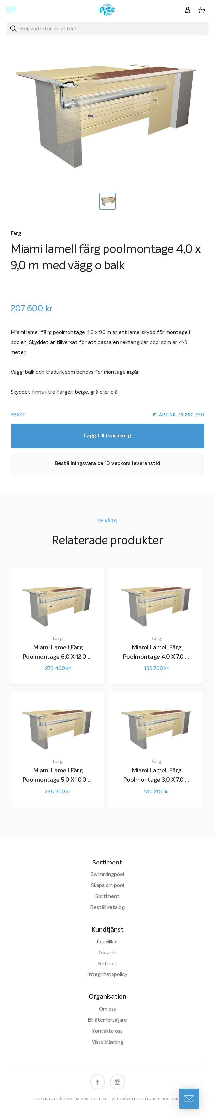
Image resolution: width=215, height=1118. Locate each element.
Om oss (107, 1009)
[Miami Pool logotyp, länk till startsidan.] (107, 10)
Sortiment (107, 896)
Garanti (107, 953)
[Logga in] (187, 10)
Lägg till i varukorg (107, 436)
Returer (107, 963)
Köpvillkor (107, 942)
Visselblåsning (107, 1042)
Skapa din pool (107, 885)
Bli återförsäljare (107, 1020)
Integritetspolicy (107, 974)
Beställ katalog (107, 907)
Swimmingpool (107, 874)
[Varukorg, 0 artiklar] (201, 10)
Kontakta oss (107, 1031)
